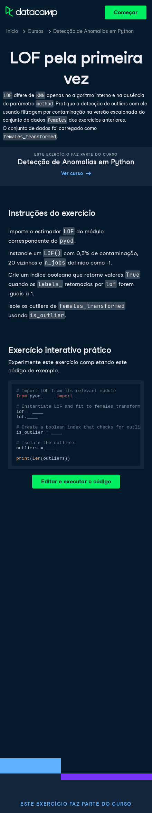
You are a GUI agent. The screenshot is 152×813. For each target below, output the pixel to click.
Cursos (36, 31)
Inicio (12, 31)
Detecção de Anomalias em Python (93, 31)
